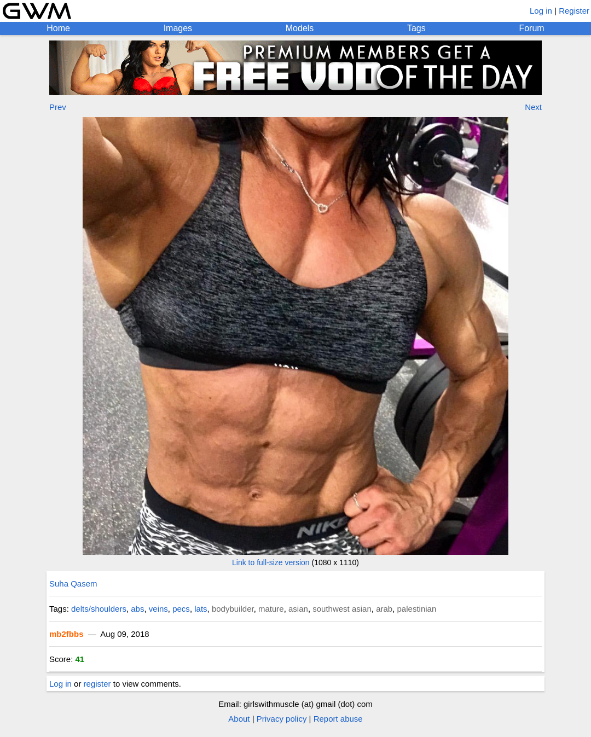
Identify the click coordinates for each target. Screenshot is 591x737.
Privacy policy (282, 718)
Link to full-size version (271, 562)
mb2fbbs (66, 634)
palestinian (417, 608)
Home (58, 28)
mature (271, 608)
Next (533, 107)
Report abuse (338, 718)
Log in (541, 10)
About (239, 718)
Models (300, 28)
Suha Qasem (73, 583)
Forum (531, 28)
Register (574, 10)
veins (158, 608)
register (97, 683)
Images (178, 28)
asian (298, 608)
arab (384, 608)
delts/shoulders (98, 608)
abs (137, 608)
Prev (57, 107)
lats (200, 608)
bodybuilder (233, 608)
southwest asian (342, 608)
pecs (181, 608)
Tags (416, 28)
